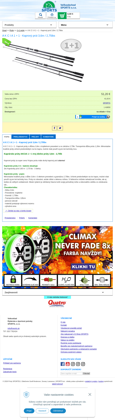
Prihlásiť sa (52, 15)
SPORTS (106, 103)
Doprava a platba (67, 337)
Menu (63, 25)
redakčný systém (91, 381)
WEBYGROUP (57, 384)
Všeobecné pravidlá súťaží (71, 328)
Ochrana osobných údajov (71, 352)
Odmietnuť (58, 411)
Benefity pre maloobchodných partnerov (76, 346)
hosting (101, 381)
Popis (6, 137)
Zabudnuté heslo (9, 372)
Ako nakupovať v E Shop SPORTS (74, 334)
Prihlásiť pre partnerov (12, 363)
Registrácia (7, 369)
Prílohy (35, 137)
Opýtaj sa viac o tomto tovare (18, 210)
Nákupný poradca (68, 331)
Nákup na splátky (67, 340)
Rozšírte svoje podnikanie (71, 343)
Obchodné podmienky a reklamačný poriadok (79, 349)
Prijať (29, 411)
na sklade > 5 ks (103, 112)
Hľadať (40, 15)
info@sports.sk (14, 328)
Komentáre (48, 137)
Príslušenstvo (20, 137)
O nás (63, 322)
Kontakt (64, 325)
